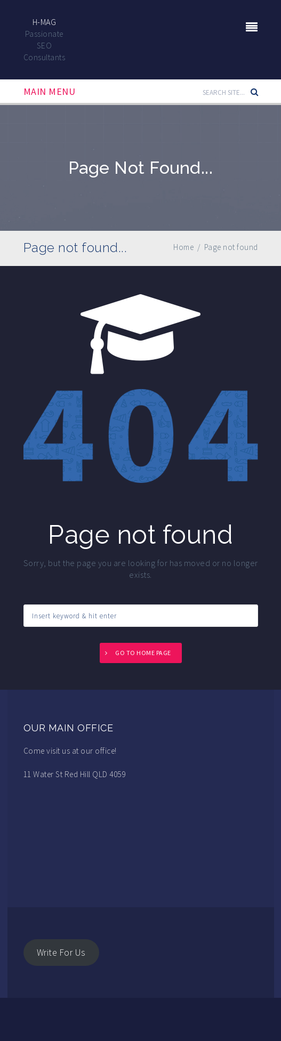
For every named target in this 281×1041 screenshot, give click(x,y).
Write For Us (61, 952)
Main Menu (49, 92)
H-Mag (45, 22)
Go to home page (143, 653)
